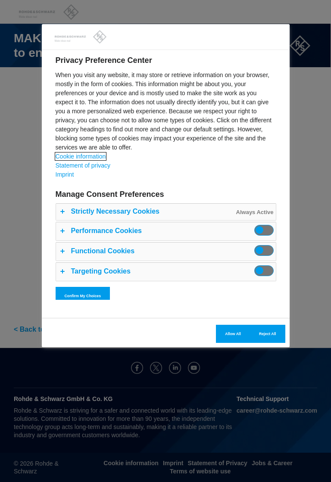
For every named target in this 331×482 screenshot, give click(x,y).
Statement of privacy (83, 165)
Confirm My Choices (83, 296)
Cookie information (81, 156)
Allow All (233, 334)
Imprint (65, 174)
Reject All (267, 334)
